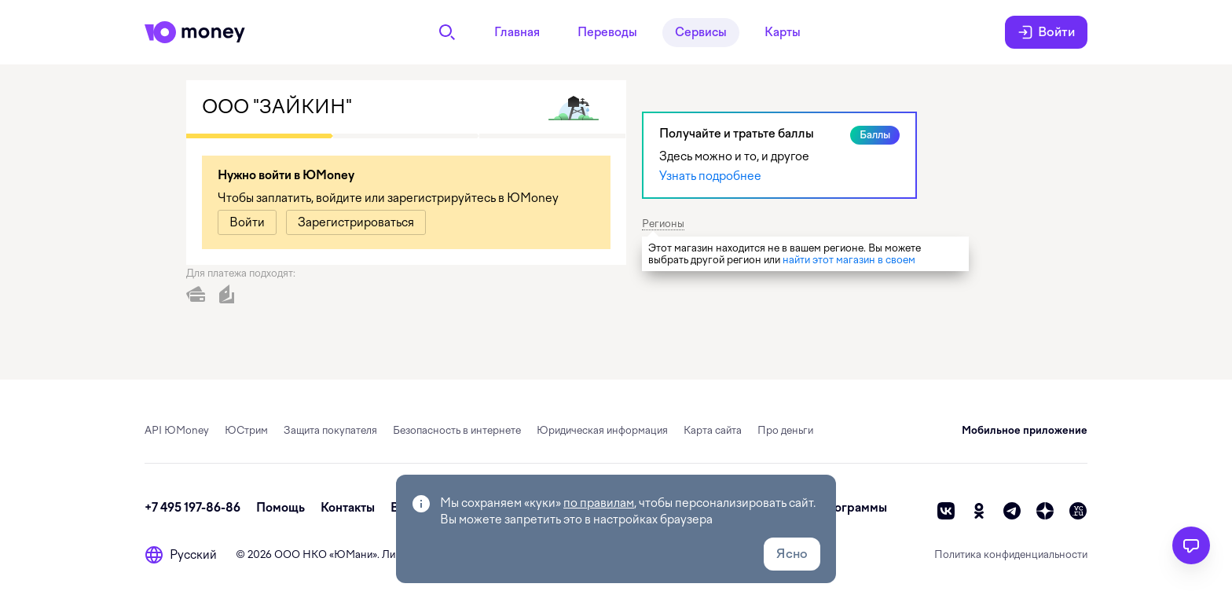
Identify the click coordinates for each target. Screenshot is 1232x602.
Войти (1046, 32)
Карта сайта (713, 430)
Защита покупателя (330, 430)
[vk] (946, 510)
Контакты (348, 508)
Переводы (607, 32)
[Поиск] (447, 32)
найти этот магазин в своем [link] (849, 260)
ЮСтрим (246, 430)
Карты (782, 32)
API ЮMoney (177, 430)
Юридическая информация (602, 430)
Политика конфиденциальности (1010, 554)
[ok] (979, 510)
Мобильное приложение (1024, 430)
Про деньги (785, 430)
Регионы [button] (663, 223)
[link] (247, 222)
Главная (517, 32)
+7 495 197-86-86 (192, 508)
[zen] (1045, 510)
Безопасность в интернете (457, 430)
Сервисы (701, 32)
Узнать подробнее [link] (710, 176)
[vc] (1078, 510)
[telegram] (1012, 510)
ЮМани (353, 554)
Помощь (280, 508)
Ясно (792, 553)
